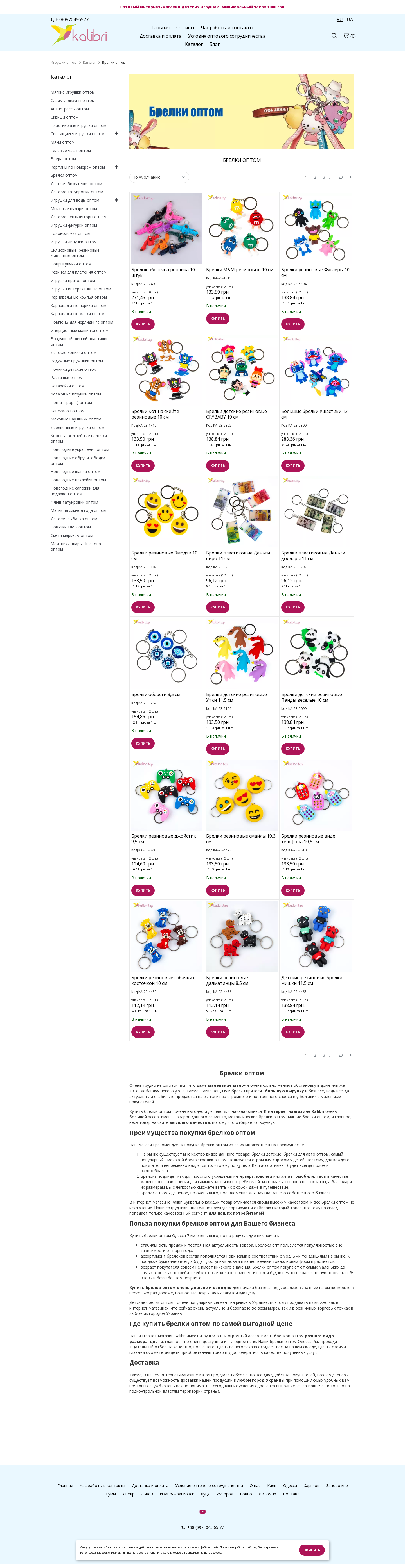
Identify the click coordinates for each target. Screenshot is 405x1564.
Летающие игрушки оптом (76, 394)
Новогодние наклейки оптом (78, 480)
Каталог (194, 44)
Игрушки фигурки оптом (74, 225)
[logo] (79, 35)
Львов (147, 1494)
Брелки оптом (64, 175)
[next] (351, 177)
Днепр (128, 1494)
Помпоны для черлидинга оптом (82, 322)
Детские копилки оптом (73, 352)
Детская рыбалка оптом (74, 518)
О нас (255, 1485)
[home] (64, 62)
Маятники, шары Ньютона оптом (76, 546)
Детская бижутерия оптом (76, 183)
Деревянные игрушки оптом (77, 427)
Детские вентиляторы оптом (79, 216)
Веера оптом (63, 158)
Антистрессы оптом (70, 109)
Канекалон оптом (68, 410)
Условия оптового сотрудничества (227, 36)
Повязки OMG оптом (71, 526)
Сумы (111, 1494)
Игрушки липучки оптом (74, 241)
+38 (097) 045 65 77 (202, 1527)
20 (340, 177)
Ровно (246, 1494)
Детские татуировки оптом (77, 191)
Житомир (267, 1494)
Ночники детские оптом (74, 369)
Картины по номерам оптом (78, 167)
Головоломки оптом (70, 233)
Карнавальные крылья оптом (79, 297)
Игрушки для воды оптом (75, 200)
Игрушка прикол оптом (73, 280)
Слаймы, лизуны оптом (73, 100)
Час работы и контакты (227, 27)
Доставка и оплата (160, 36)
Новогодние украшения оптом (80, 449)
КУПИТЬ (143, 324)
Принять (311, 1550)
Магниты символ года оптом (78, 510)
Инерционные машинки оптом (80, 330)
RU (340, 19)
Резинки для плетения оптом (79, 272)
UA (350, 19)
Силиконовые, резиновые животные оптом (75, 252)
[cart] (345, 35)
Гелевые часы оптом (71, 150)
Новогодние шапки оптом (75, 471)
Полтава (291, 1494)
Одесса (290, 1485)
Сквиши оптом (64, 117)
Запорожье (337, 1485)
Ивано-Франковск (177, 1494)
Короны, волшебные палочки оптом (79, 438)
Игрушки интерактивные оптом (81, 289)
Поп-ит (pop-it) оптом (71, 402)
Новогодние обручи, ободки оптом (78, 460)
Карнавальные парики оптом (78, 305)
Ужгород (224, 1494)
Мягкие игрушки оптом (73, 92)
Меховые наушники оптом (76, 419)
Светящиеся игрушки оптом (77, 133)
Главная (161, 27)
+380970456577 (70, 19)
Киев (271, 1485)
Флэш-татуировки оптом (74, 502)
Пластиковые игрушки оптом (78, 125)
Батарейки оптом (67, 385)
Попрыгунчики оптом (71, 264)
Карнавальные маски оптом (77, 313)
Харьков (312, 1485)
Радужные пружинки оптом (77, 360)
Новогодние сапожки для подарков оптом (75, 490)
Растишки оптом (67, 377)
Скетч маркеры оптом (72, 535)
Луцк (205, 1494)
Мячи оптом (63, 142)
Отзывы (185, 27)
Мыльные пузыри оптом (74, 208)
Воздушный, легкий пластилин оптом (80, 341)
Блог (215, 44)
